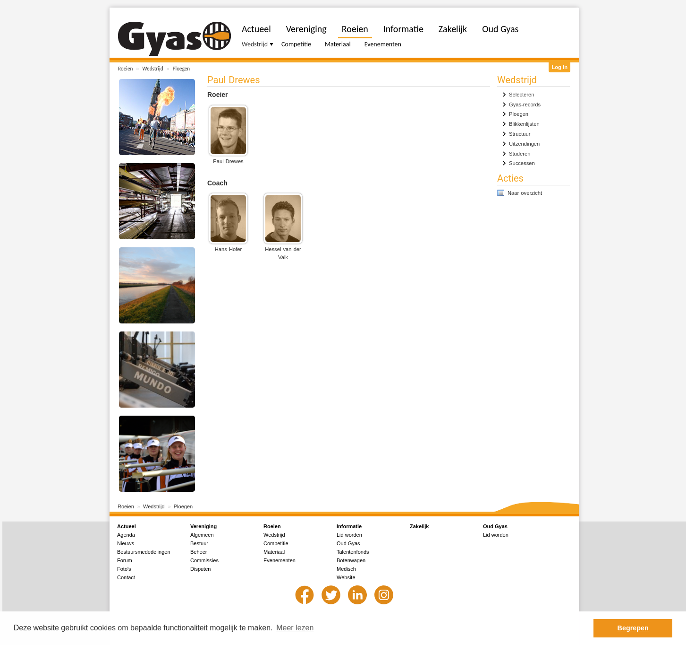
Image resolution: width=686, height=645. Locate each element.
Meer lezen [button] (294, 628)
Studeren (519, 154)
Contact (126, 577)
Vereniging (306, 29)
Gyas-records (525, 104)
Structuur (519, 134)
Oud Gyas (500, 29)
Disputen (200, 569)
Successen (522, 163)
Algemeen (202, 535)
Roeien (125, 68)
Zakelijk (453, 29)
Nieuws (125, 543)
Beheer (198, 552)
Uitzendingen (524, 144)
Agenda (126, 535)
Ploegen (181, 68)
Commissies (204, 560)
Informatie (403, 29)
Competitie (296, 44)
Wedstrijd (153, 68)
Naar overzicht (525, 193)
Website (346, 577)
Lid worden (349, 535)
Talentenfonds (353, 552)
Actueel (256, 29)
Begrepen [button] (633, 628)
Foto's (124, 569)
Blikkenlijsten (524, 124)
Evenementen (382, 44)
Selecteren (521, 94)
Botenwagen (351, 560)
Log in (559, 67)
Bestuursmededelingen (143, 552)
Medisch (346, 569)
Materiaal (338, 44)
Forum (124, 560)
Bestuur (199, 543)
